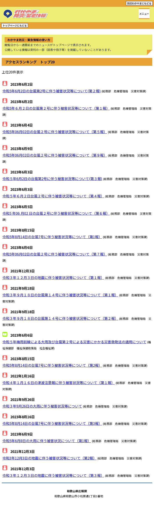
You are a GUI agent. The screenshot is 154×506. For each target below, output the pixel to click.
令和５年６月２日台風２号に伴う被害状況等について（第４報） (53, 195)
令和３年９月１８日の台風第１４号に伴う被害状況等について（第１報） (60, 294)
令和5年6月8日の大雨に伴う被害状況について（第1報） (46, 440)
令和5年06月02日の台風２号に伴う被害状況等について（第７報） (54, 254)
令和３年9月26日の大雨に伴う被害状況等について (42, 406)
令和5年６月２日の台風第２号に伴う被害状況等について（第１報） (56, 108)
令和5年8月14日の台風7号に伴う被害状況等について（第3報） (52, 423)
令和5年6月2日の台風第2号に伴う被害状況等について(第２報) (51, 90)
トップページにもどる (15, 25)
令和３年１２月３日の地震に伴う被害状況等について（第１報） (53, 277)
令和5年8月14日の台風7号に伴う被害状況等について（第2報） (52, 365)
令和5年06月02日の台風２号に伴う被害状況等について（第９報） (54, 155)
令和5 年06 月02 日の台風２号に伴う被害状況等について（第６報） (56, 213)
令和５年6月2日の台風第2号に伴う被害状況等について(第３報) (52, 178)
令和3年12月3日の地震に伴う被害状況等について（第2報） (49, 458)
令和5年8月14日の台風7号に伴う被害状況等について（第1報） (52, 236)
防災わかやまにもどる (139, 3)
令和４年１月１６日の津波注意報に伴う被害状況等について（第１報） (58, 382)
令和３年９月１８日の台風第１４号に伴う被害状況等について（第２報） (60, 318)
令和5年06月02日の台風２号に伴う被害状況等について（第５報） (54, 131)
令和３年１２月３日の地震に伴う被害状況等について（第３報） (53, 475)
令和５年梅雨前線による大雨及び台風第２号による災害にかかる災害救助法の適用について (74, 341)
